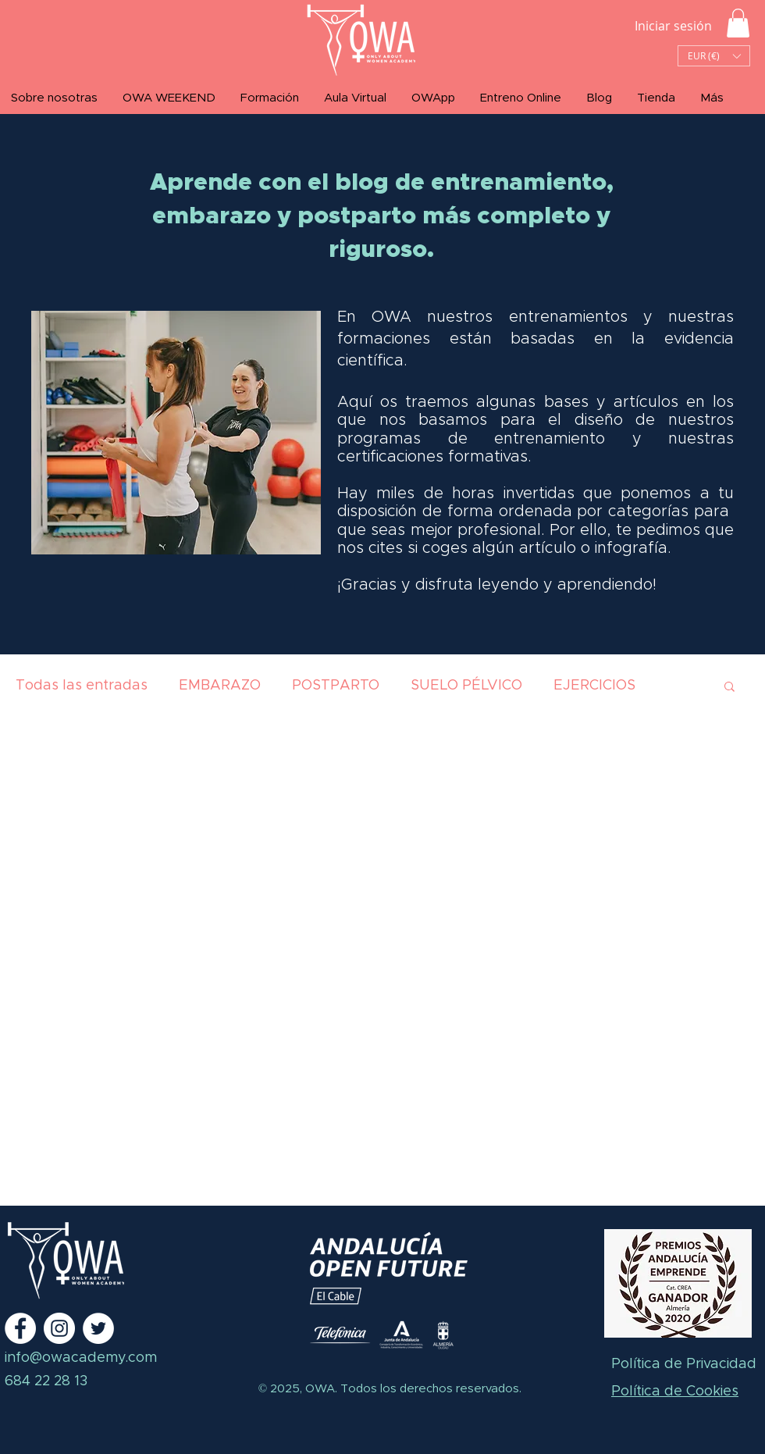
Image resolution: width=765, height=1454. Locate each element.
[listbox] (714, 55)
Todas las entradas (82, 686)
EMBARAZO (220, 686)
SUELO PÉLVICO (466, 686)
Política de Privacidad (683, 1364)
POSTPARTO (335, 686)
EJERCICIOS (594, 686)
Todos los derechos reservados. (429, 1389)
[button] (738, 23)
